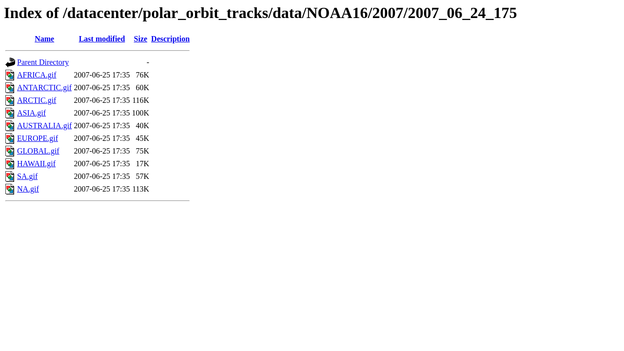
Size (141, 39)
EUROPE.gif (37, 138)
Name (44, 39)
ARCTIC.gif (36, 100)
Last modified (102, 39)
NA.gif (28, 189)
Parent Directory (43, 62)
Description (170, 39)
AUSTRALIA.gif (44, 125)
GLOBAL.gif (38, 151)
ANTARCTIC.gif (44, 87)
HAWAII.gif (36, 163)
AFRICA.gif (36, 75)
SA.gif (27, 176)
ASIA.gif (31, 113)
